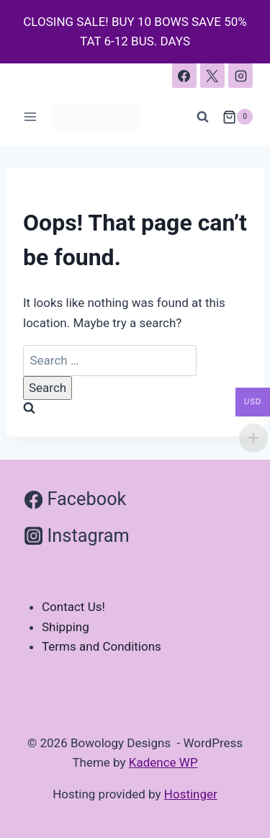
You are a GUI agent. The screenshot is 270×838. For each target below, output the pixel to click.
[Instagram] (240, 75)
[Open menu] (30, 117)
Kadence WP (163, 762)
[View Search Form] (203, 116)
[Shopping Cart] (237, 117)
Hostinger (190, 794)
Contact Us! (73, 606)
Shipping (65, 627)
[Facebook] (184, 75)
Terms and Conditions (101, 646)
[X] (212, 75)
